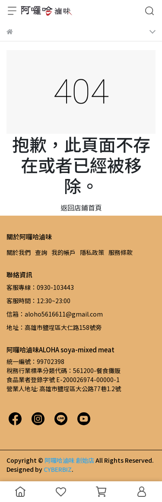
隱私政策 (92, 252)
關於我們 (18, 252)
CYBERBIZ (58, 469)
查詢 (41, 252)
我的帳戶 (63, 252)
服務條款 (120, 252)
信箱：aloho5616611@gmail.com (54, 314)
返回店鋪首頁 (81, 207)
